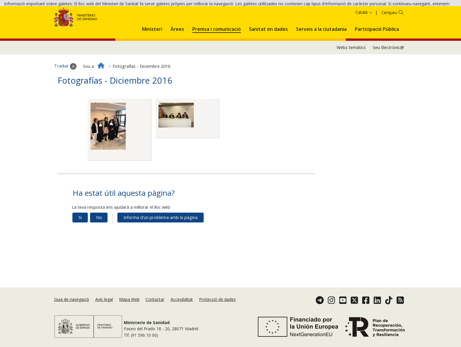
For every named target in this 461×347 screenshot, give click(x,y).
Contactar (155, 304)
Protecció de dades (217, 304)
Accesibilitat (182, 304)
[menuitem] (152, 57)
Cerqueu (389, 42)
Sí (80, 247)
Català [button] (364, 41)
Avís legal (104, 304)
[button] (152, 57)
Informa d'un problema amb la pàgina (160, 247)
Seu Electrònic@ (388, 77)
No (99, 247)
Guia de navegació (71, 304)
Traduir (65, 95)
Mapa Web (129, 304)
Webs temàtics (351, 77)
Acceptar (243, 14)
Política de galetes (211, 14)
